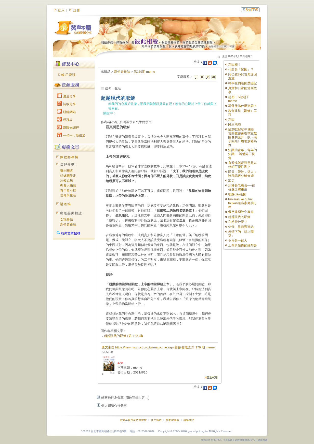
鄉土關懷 (66, 170)
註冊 (76, 10)
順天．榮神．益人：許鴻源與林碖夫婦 (242, 173)
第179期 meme (144, 71)
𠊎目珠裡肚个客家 (241, 212)
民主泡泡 (234, 124)
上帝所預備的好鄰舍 (242, 245)
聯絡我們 (188, 419)
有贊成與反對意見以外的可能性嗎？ (242, 165)
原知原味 (66, 180)
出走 (231, 180)
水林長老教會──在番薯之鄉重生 (241, 187)
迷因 (231, 119)
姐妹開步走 (68, 175)
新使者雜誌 (68, 224)
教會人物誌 (68, 185)
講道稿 (65, 204)
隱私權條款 (172, 419)
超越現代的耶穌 (239, 217)
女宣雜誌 (66, 219)
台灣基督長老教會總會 (133, 419)
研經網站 (66, 112)
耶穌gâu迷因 (237, 194)
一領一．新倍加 (71, 135)
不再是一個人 (237, 240)
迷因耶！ (234, 64)
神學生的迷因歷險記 (242, 83)
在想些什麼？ (237, 222)
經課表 (65, 120)
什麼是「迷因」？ (241, 69)
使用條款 (156, 419)
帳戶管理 (68, 75)
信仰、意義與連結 (241, 227)
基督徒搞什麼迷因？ (242, 106)
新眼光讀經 (68, 127)
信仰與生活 (68, 195)
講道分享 (66, 96)
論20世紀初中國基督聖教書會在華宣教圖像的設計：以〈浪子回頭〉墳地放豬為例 (242, 137)
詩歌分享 (66, 104)
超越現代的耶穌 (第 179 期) (123, 336)
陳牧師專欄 (69, 157)
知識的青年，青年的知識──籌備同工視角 (242, 154)
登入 (61, 10)
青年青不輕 (68, 190)
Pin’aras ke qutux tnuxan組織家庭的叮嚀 (242, 203)
